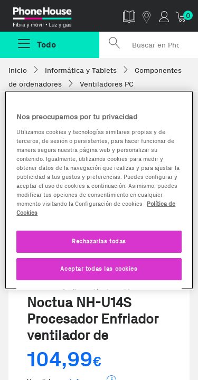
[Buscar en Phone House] (149, 45)
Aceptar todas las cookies (98, 268)
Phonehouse (53, 18)
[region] (99, 190)
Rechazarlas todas (99, 241)
